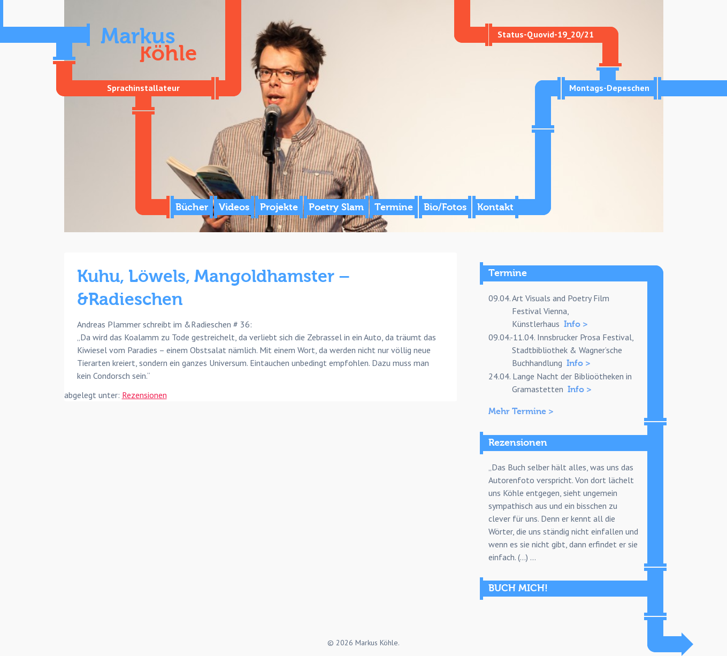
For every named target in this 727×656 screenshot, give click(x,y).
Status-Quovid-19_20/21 (546, 34)
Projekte (279, 207)
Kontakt (495, 207)
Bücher (191, 207)
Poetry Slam (336, 207)
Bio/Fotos (445, 207)
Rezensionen (144, 395)
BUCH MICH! (518, 588)
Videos (234, 207)
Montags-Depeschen (609, 87)
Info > (576, 324)
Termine (393, 207)
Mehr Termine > (521, 411)
